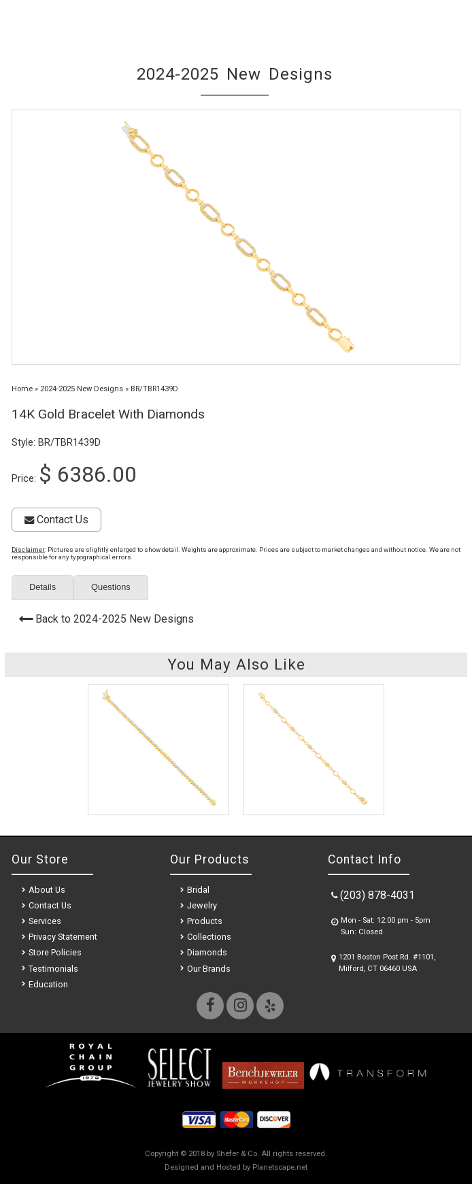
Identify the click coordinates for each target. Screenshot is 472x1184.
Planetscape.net (279, 1167)
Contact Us (56, 519)
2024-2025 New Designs (81, 388)
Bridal (198, 890)
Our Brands (209, 969)
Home (22, 388)
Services (45, 921)
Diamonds (207, 952)
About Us (47, 890)
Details (42, 587)
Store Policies (55, 952)
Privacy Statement (63, 937)
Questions (111, 587)
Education (48, 984)
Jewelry (202, 905)
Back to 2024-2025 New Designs (114, 618)
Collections (209, 937)
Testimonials (53, 969)
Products (204, 921)
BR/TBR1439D (154, 388)
